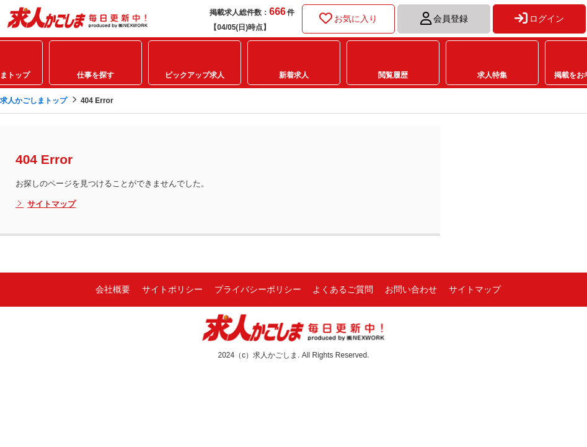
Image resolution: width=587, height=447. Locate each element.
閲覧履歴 (393, 75)
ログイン (539, 19)
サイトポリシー (172, 289)
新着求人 (294, 75)
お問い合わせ (411, 289)
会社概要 (112, 289)
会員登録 (444, 19)
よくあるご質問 (342, 289)
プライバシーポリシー (257, 289)
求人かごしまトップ (33, 100)
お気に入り (348, 19)
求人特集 (492, 75)
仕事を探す (95, 75)
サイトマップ (45, 204)
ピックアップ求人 (194, 75)
